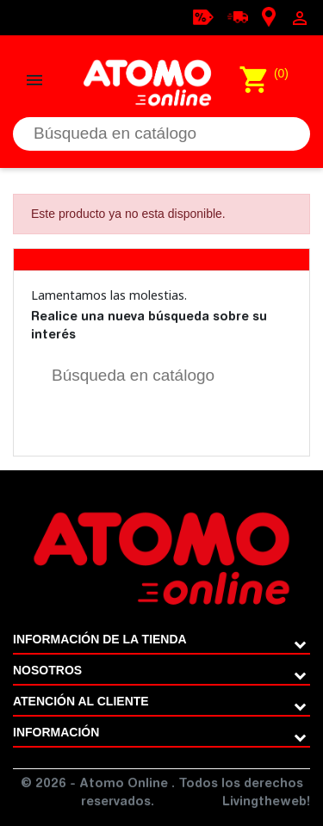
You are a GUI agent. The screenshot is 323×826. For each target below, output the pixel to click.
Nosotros (47, 670)
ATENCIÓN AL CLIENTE (81, 701)
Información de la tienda (100, 639)
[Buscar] (161, 134)
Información (56, 732)
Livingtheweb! (266, 803)
